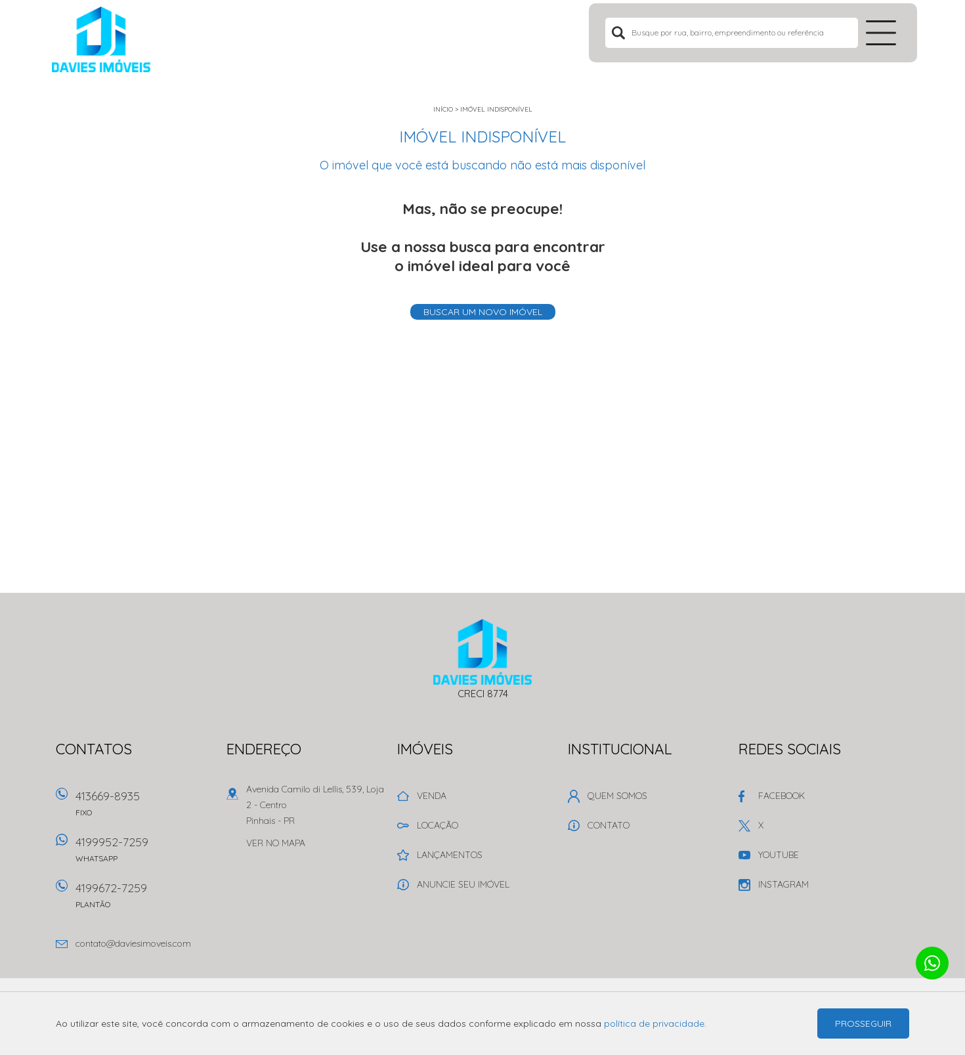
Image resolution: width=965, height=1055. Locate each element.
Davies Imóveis (483, 652)
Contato (609, 825)
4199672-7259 (144, 899)
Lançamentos (449, 855)
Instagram (783, 884)
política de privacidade (654, 1023)
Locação (437, 825)
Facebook (781, 796)
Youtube (778, 855)
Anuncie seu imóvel (463, 884)
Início (443, 109)
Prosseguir (863, 1023)
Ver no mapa (275, 843)
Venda (431, 796)
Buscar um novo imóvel (482, 312)
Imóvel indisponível (496, 109)
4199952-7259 (144, 853)
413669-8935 (144, 807)
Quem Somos (617, 796)
